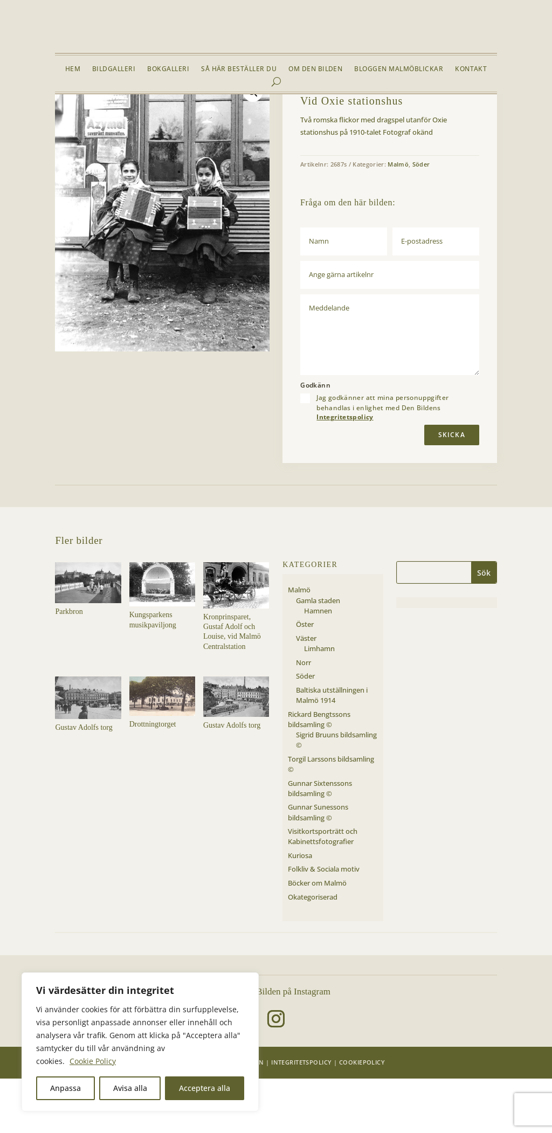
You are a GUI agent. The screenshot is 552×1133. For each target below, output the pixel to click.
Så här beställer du (239, 69)
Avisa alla (130, 1088)
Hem (72, 69)
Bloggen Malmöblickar (398, 69)
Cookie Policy (93, 1061)
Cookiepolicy (362, 1117)
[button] (253, 146)
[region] (140, 1041)
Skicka (451, 488)
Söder (149, 119)
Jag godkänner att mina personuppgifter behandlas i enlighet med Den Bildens (382, 461)
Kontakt (471, 69)
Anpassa (65, 1088)
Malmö (124, 119)
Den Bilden (245, 1117)
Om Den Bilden (315, 69)
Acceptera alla (204, 1088)
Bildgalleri (113, 69)
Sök (484, 627)
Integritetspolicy (344, 471)
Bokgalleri (168, 69)
